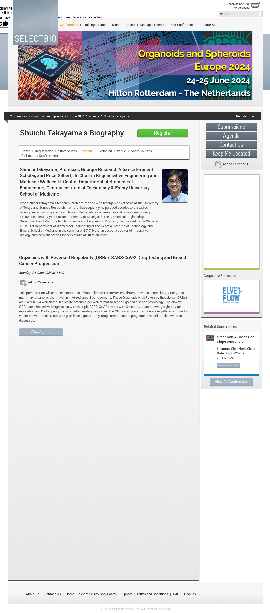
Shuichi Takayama (116, 116)
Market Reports (123, 24)
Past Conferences (182, 24)
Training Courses (95, 24)
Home (25, 151)
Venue (121, 151)
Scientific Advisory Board (97, 594)
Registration (44, 151)
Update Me (208, 24)
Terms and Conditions (152, 594)
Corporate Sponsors (220, 275)
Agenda (94, 116)
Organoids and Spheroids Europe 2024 (57, 116)
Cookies (190, 594)
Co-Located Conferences (39, 155)
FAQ (176, 594)
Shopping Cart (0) (238, 4)
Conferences (69, 24)
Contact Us (52, 594)
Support (126, 594)
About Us (32, 594)
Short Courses (141, 151)
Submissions (67, 151)
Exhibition (104, 151)
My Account (241, 7)
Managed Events (152, 24)
